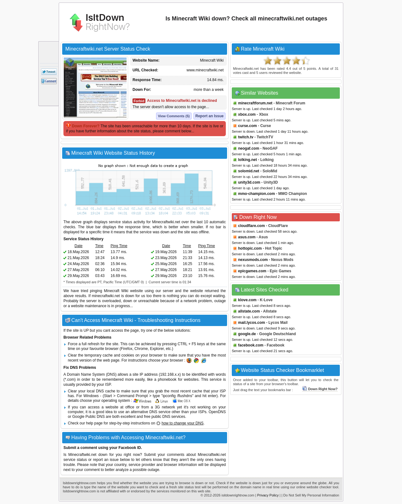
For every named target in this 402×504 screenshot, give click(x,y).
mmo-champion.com (256, 193)
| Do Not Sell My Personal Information (310, 495)
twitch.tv (245, 137)
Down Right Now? (320, 389)
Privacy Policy (268, 495)
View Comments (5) (174, 116)
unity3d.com (249, 182)
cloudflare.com (251, 226)
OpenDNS (217, 412)
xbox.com (247, 114)
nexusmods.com (253, 260)
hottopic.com (250, 248)
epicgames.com (252, 271)
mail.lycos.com (251, 322)
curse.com (247, 126)
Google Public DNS (88, 416)
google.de (247, 334)
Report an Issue (209, 116)
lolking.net (247, 160)
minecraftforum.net (255, 103)
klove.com (247, 300)
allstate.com (249, 311)
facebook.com (250, 345)
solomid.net (248, 171)
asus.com (246, 237)
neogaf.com (248, 148)
